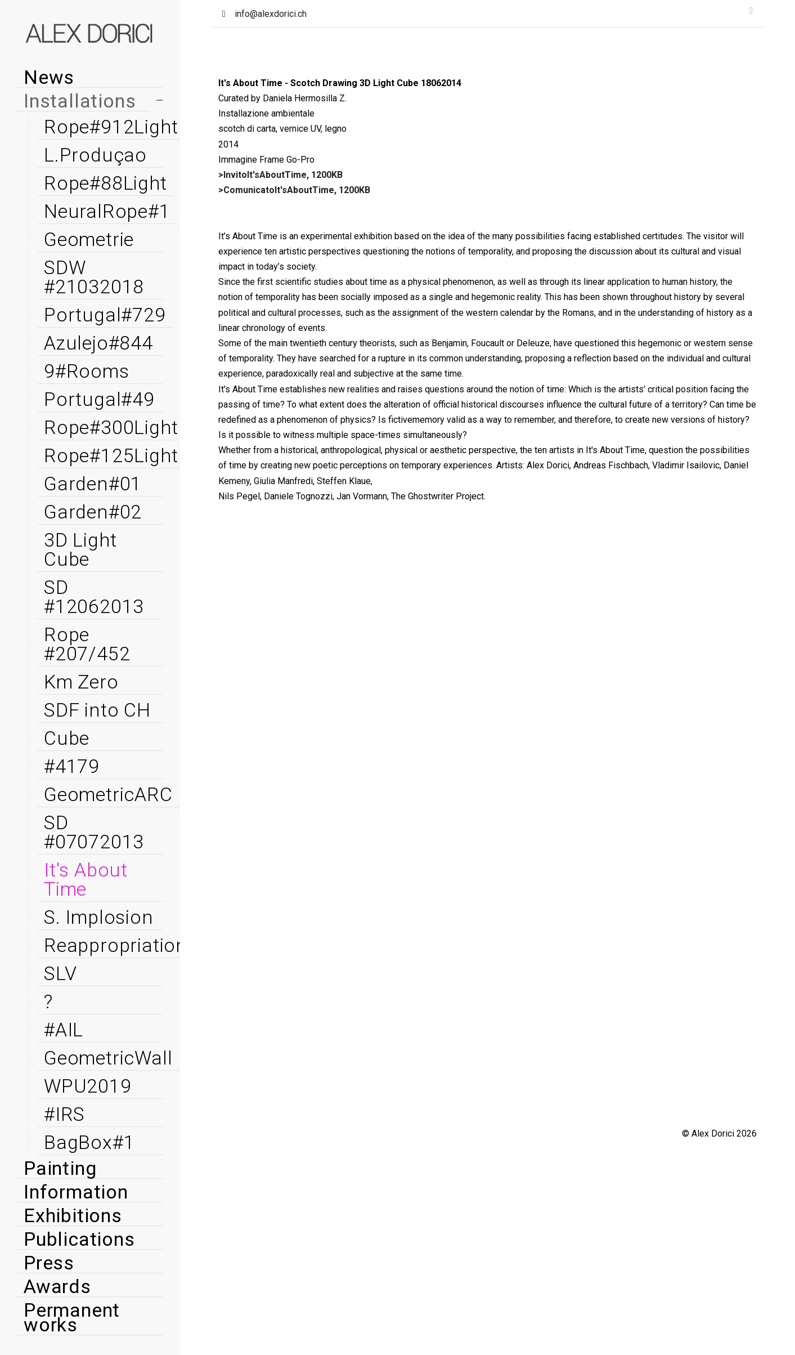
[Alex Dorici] (90, 34)
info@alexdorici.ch (271, 13)
